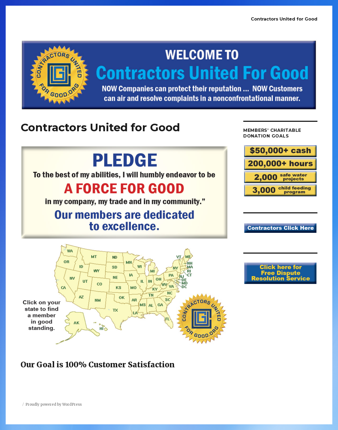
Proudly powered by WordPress (53, 404)
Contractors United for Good (284, 19)
